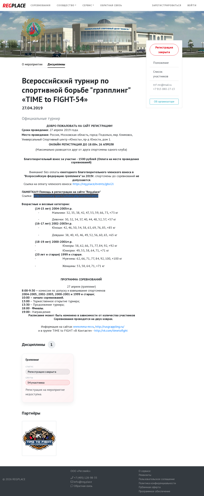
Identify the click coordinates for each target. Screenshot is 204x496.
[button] (66, 5)
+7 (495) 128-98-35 (84, 477)
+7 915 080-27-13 (164, 89)
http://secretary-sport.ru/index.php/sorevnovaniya (66, 196)
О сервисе (145, 471)
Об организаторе (164, 101)
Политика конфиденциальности (157, 483)
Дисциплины (56, 64)
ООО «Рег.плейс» (81, 471)
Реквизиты (145, 475)
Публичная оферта (150, 487)
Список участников (160, 74)
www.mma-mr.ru (83, 327)
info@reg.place (81, 481)
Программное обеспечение (154, 491)
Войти (192, 5)
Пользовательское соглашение (157, 479)
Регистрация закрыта (164, 49)
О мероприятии (32, 64)
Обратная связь (111, 5)
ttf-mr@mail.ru (162, 84)
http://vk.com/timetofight (111, 331)
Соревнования (41, 5)
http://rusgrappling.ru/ (109, 327)
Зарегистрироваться (166, 5)
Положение (161, 63)
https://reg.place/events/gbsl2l (93, 184)
